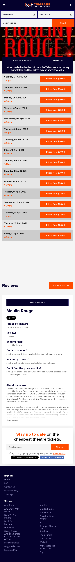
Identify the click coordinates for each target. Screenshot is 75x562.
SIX (41, 522)
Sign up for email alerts (17, 371)
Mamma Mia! (10, 550)
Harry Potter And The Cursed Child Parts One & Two (12, 535)
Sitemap (8, 494)
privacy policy (59, 453)
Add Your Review (60, 285)
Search (63, 23)
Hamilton (9, 527)
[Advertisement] (37, 259)
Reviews (10, 336)
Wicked (43, 542)
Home (7, 479)
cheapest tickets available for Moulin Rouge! (33, 354)
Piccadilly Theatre (14, 345)
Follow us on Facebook (52, 457)
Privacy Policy (11, 490)
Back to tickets (37, 302)
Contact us (9, 486)
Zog (41, 552)
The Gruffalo (46, 534)
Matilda (43, 505)
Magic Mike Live (12, 546)
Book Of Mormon (8, 522)
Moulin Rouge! (47, 508)
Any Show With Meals (11, 510)
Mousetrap (45, 512)
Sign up (59, 447)
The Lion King (46, 538)
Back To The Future (10, 516)
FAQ (6, 483)
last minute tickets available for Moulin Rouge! (35, 363)
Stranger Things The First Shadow (48, 529)
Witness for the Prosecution (47, 547)
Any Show (9, 505)
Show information (22, 60)
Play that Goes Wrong (47, 517)
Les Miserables (11, 542)
